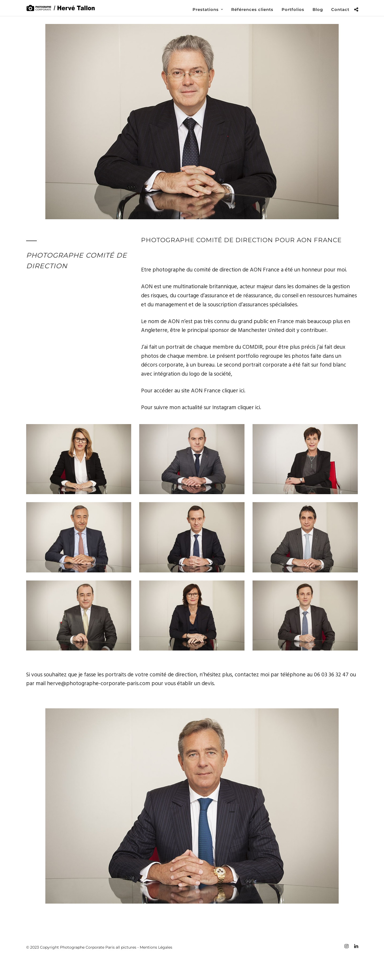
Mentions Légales (156, 947)
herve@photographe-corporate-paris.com (98, 683)
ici (241, 391)
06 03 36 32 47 (331, 674)
